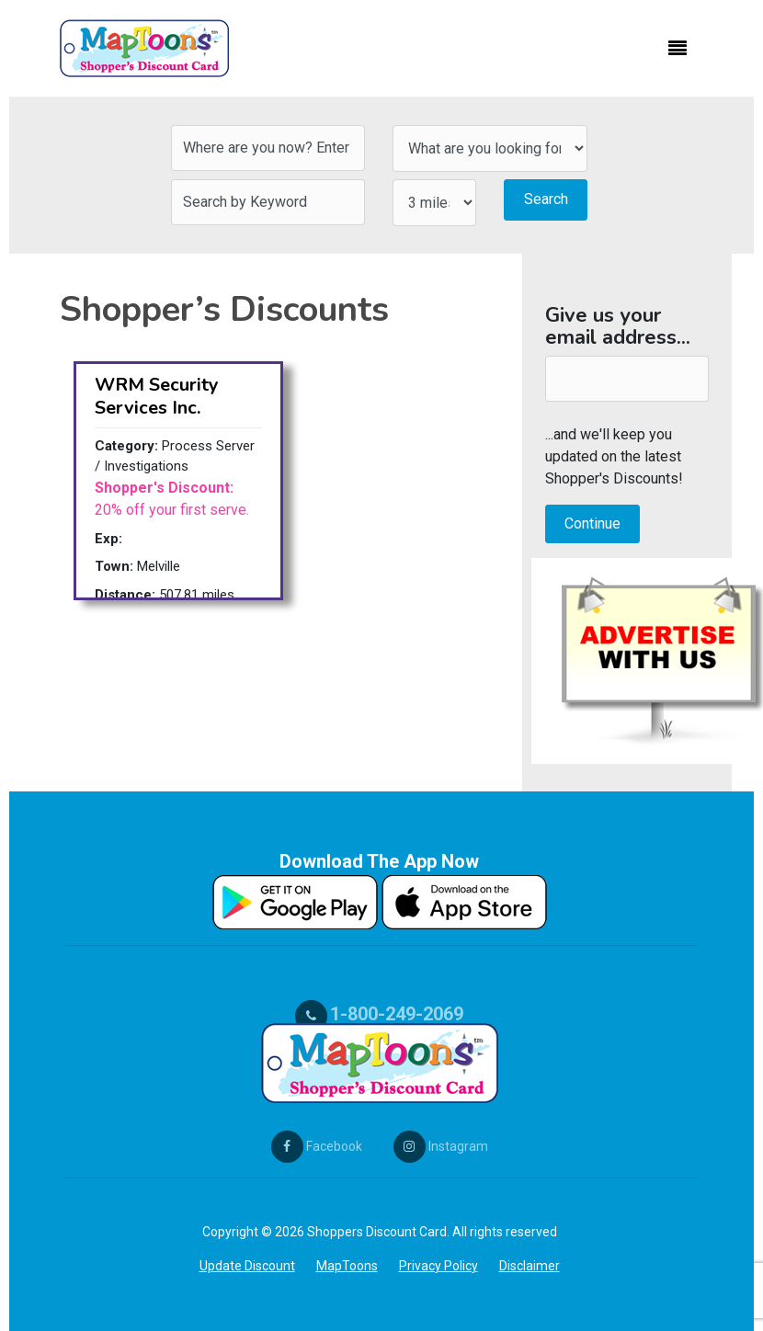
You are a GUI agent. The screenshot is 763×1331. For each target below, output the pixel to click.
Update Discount (247, 1265)
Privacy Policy (438, 1265)
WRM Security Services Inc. (157, 395)
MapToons (347, 1265)
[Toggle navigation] (677, 49)
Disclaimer (529, 1265)
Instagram (440, 1146)
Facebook (316, 1146)
